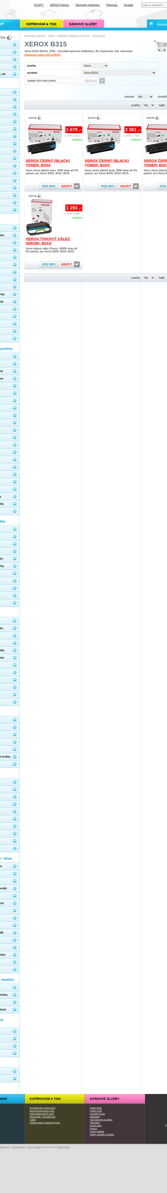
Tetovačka (95, 1122)
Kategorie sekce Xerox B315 (42, 54)
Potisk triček (96, 1108)
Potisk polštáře (97, 1131)
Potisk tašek (96, 1125)
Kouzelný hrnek (97, 1114)
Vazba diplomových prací (42, 1114)
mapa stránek (18, 1147)
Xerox (51, 35)
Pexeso (93, 1128)
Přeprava (112, 4)
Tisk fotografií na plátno (101, 1120)
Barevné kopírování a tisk (42, 1111)
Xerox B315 (99, 35)
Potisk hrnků (96, 1111)
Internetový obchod (34, 35)
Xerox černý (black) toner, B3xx (48, 162)
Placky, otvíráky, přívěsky (102, 1134)
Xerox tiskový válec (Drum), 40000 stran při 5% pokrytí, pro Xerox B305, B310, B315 (51, 250)
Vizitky (33, 1120)
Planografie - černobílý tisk (42, 1117)
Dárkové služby (104, 1099)
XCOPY (39, 4)
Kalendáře (95, 1117)
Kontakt (129, 4)
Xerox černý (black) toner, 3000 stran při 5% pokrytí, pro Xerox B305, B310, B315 (52, 172)
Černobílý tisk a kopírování (42, 1108)
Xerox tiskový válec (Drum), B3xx (48, 241)
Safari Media (64, 1147)
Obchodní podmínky (87, 4)
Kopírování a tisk (45, 1099)
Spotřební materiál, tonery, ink (73, 35)
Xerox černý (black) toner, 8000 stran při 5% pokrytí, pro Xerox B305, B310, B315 (111, 172)
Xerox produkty (34, 1147)
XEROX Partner (60, 4)
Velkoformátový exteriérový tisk (45, 1122)
